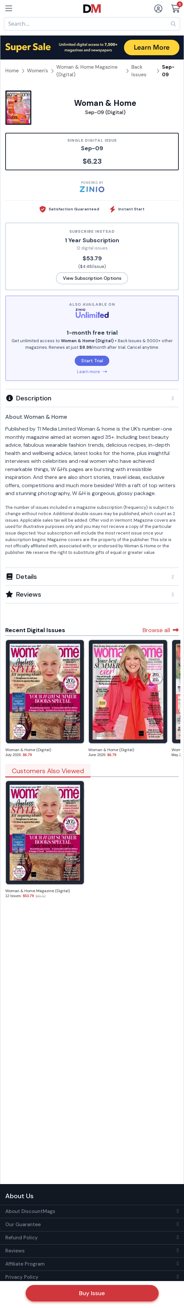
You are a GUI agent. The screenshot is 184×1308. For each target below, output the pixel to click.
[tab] (92, 398)
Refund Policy (21, 1237)
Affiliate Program (24, 1264)
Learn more (92, 371)
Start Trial (92, 361)
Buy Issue (92, 1293)
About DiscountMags (30, 1211)
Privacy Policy (22, 1277)
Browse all (161, 630)
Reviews (15, 1251)
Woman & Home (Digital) (28, 749)
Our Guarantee (23, 1224)
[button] (92, 398)
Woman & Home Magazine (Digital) (37, 890)
